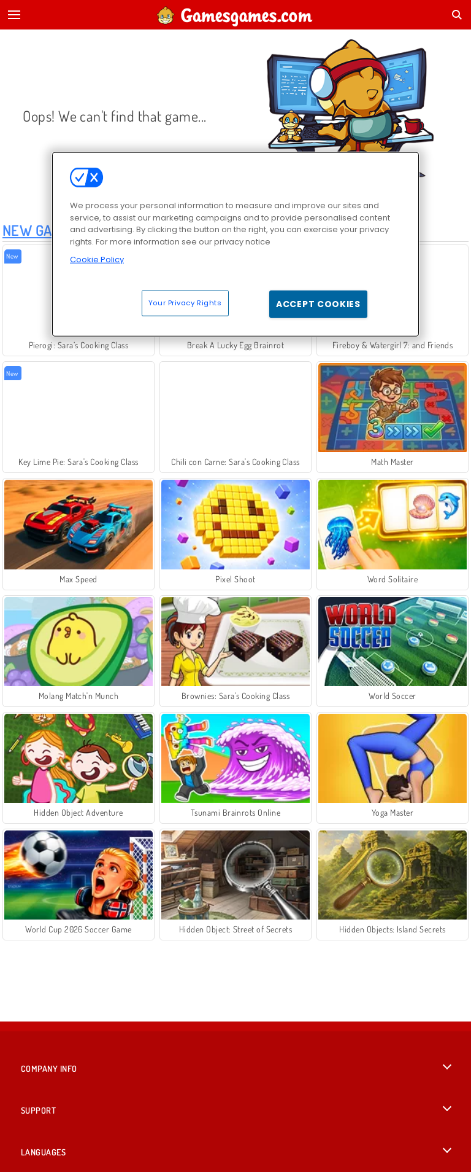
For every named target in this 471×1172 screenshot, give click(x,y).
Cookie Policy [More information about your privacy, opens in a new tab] (97, 259)
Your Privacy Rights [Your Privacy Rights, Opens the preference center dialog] (185, 302)
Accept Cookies (318, 303)
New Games (40, 230)
